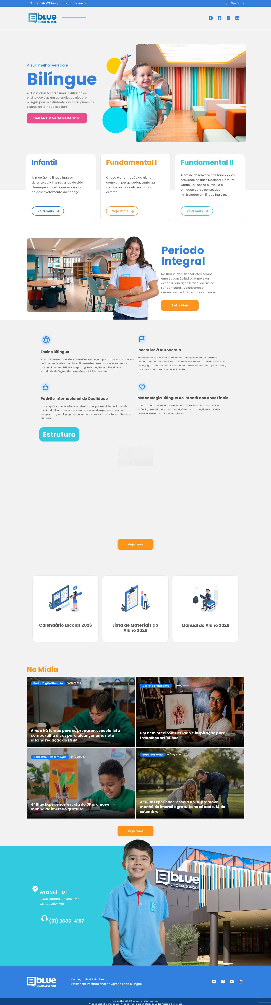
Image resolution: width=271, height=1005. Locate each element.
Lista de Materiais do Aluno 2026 (135, 625)
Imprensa (177, 1001)
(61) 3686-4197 (67, 917)
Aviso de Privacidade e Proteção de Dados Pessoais (146, 1001)
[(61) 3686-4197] (34, 916)
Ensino (108, 13)
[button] (108, 13)
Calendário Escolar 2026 (65, 625)
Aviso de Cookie (96, 1001)
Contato (132, 20)
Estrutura (130, 13)
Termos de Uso (112, 1001)
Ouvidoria (187, 13)
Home (66, 13)
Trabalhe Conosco (158, 13)
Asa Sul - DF (64, 888)
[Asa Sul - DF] (36, 887)
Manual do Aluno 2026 (205, 625)
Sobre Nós (86, 13)
